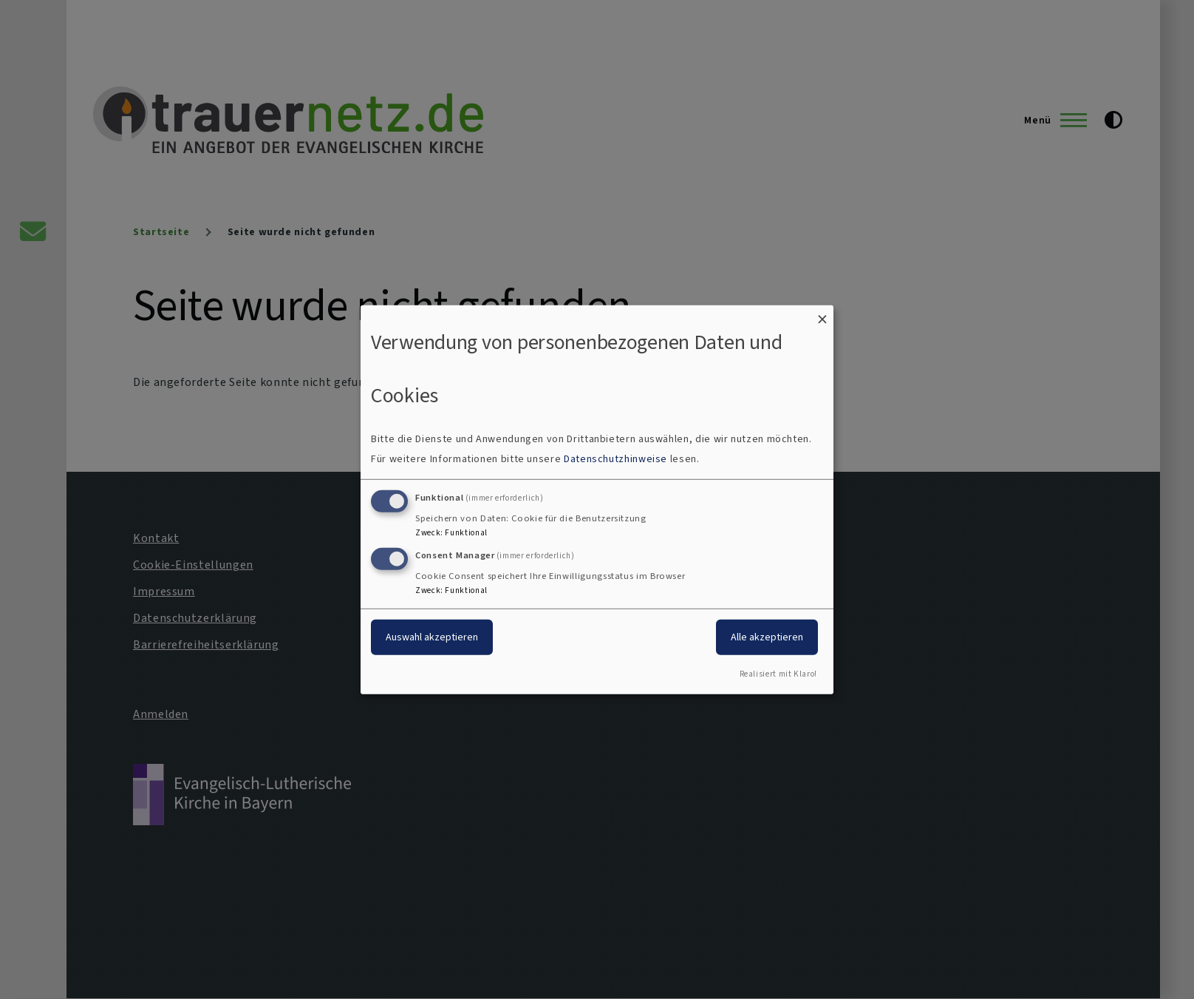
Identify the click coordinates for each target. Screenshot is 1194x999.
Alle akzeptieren (767, 637)
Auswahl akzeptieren (432, 637)
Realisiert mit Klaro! (778, 674)
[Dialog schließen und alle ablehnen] (822, 314)
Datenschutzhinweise (615, 459)
